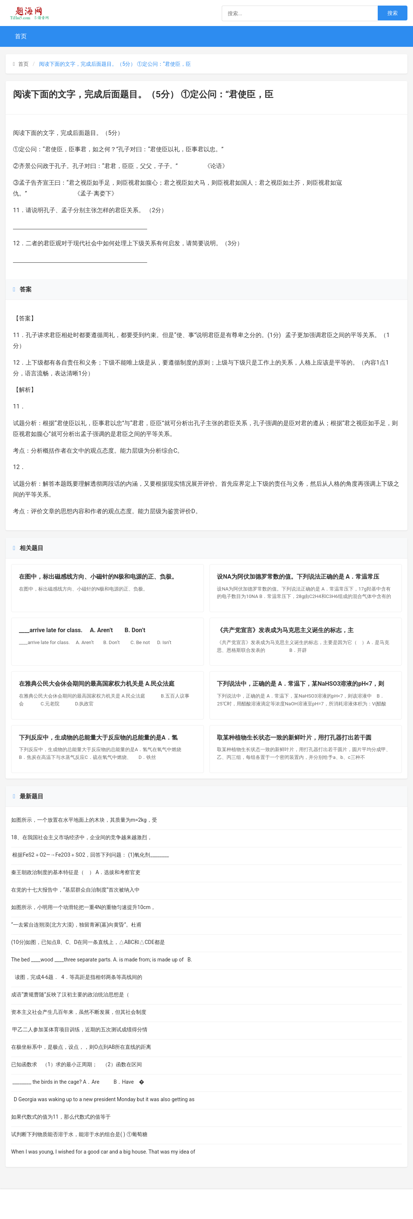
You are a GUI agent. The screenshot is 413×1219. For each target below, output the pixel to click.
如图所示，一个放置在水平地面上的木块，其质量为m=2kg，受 (84, 820)
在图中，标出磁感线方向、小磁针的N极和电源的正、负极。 (98, 576)
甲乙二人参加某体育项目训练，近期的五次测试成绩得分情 (79, 1029)
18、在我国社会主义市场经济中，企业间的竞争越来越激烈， (81, 837)
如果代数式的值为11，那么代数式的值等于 (64, 1117)
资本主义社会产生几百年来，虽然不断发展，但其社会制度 (78, 1012)
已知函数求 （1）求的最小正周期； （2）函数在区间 (76, 1064)
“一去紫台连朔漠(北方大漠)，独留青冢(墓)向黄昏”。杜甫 (76, 925)
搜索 (392, 13)
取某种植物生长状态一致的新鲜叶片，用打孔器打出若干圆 (294, 737)
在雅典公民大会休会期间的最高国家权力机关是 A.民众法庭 (97, 683)
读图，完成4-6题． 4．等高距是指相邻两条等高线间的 (76, 977)
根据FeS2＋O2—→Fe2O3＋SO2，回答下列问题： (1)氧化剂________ (90, 855)
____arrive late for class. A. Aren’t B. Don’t (84, 630)
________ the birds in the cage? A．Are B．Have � (77, 1082)
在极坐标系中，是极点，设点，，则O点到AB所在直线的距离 (81, 1047)
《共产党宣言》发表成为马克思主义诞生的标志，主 (285, 630)
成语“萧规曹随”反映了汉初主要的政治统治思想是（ (72, 994)
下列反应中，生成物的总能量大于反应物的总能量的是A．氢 (98, 737)
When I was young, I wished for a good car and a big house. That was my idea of (103, 1152)
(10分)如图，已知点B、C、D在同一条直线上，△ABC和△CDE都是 (88, 942)
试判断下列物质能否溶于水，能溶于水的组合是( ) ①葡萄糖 (79, 1134)
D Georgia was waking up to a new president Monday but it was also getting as (103, 1099)
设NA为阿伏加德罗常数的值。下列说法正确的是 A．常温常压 (298, 576)
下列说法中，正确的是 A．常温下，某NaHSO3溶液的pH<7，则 (300, 683)
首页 (21, 36)
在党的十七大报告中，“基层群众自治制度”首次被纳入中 (75, 890)
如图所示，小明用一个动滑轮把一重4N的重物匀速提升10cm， (83, 907)
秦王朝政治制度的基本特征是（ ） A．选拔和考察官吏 (76, 872)
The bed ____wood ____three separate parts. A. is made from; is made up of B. (101, 960)
